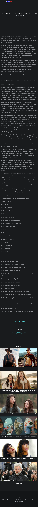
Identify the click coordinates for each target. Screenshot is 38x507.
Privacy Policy (28, 499)
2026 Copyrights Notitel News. (8, 499)
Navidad (21, 501)
